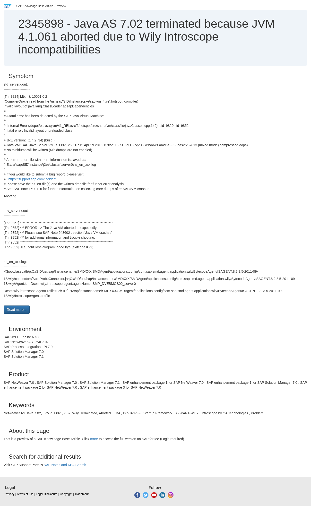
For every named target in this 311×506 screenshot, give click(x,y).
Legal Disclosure (47, 494)
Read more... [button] (16, 310)
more (94, 439)
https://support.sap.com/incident (32, 179)
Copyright (66, 494)
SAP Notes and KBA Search (65, 465)
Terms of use (25, 494)
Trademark (82, 494)
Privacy (9, 494)
